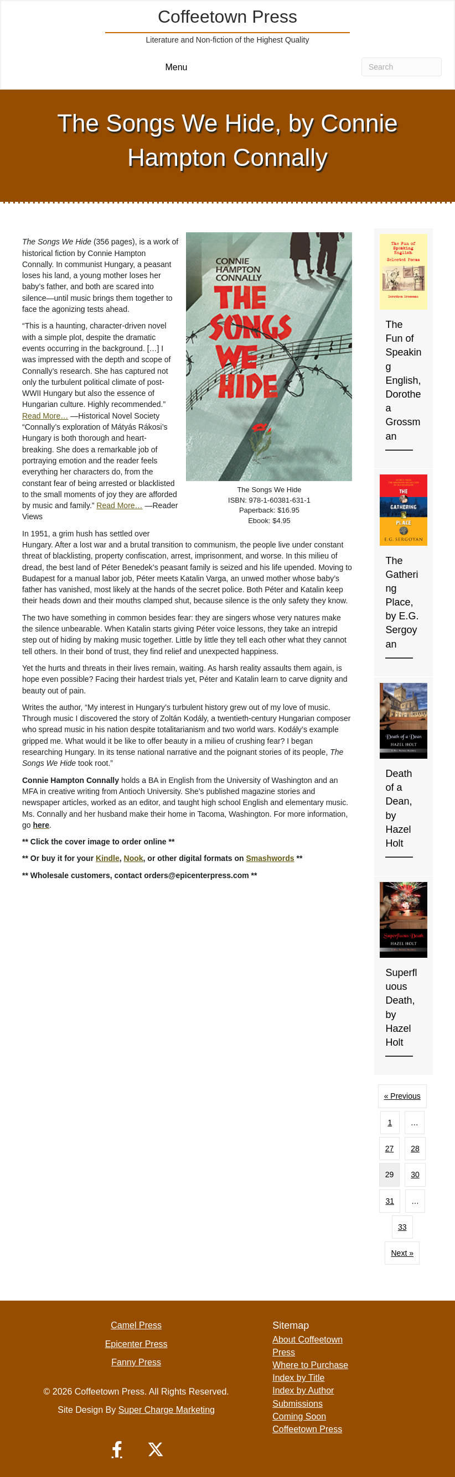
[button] (116, 1449)
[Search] (401, 67)
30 (415, 1174)
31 (389, 1201)
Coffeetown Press (307, 1429)
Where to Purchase (310, 1365)
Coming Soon (299, 1416)
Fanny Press (136, 1362)
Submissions (297, 1403)
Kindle (108, 858)
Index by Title (298, 1377)
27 (389, 1148)
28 (415, 1148)
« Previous (402, 1096)
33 (402, 1227)
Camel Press (136, 1325)
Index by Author (303, 1390)
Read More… (45, 415)
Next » (402, 1253)
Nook (133, 858)
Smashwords (270, 858)
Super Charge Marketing (166, 1410)
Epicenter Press (136, 1344)
